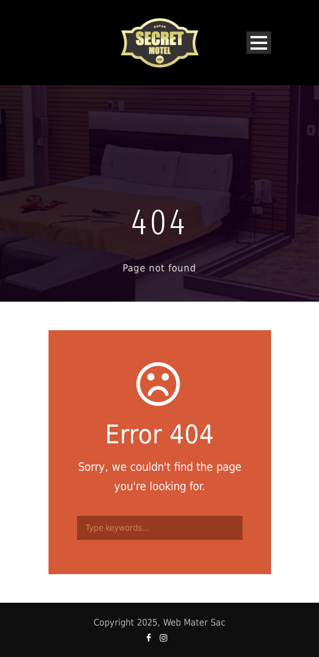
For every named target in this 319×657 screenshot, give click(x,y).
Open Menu (259, 42)
